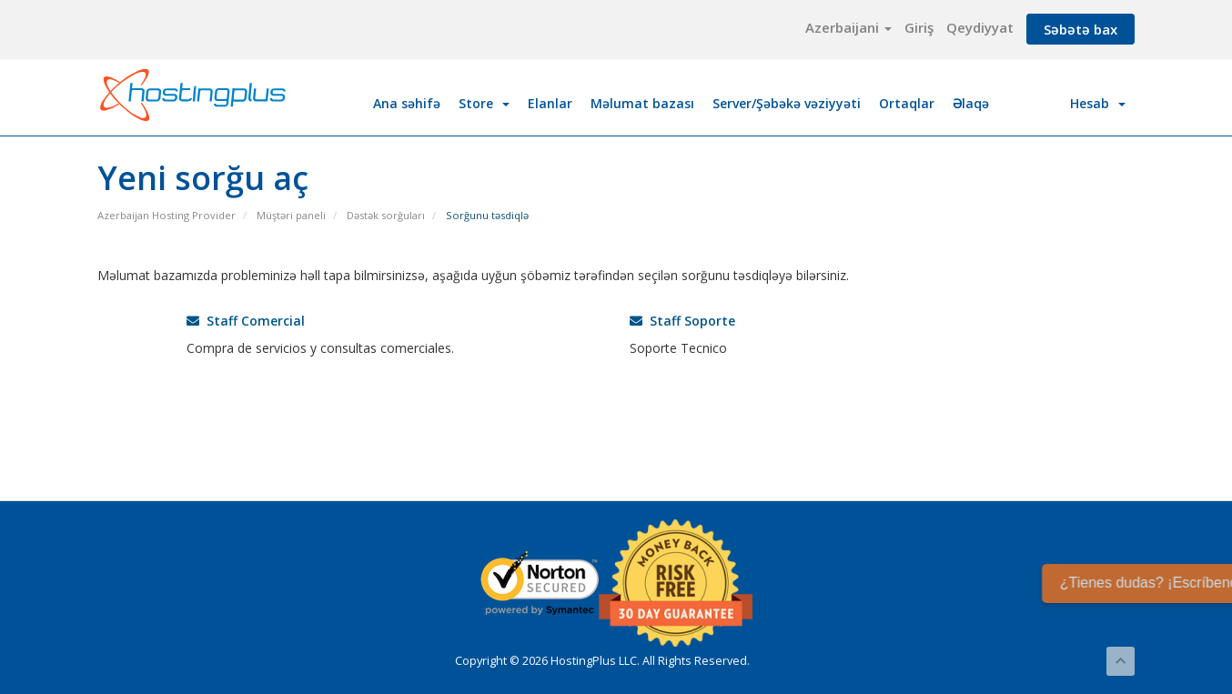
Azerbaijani (848, 27)
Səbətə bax (1080, 29)
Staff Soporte (682, 320)
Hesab (1098, 103)
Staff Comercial (246, 320)
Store (484, 103)
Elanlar (550, 103)
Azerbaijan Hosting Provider (166, 215)
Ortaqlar (906, 103)
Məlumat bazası (642, 103)
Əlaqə (971, 103)
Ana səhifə (406, 103)
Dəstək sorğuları (386, 215)
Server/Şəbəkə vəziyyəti (786, 103)
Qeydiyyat (980, 27)
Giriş (919, 27)
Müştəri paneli (291, 215)
